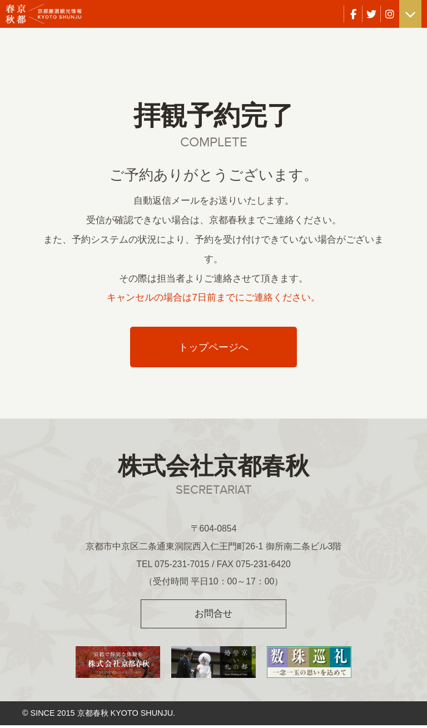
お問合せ (213, 615)
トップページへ (214, 348)
